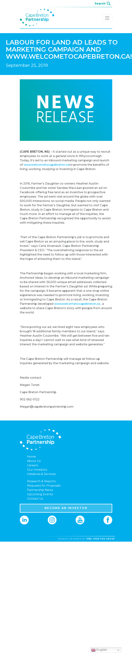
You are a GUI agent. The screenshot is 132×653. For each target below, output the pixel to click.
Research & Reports (41, 481)
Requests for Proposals (44, 485)
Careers (32, 465)
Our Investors (37, 469)
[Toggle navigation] (107, 18)
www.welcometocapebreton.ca (46, 164)
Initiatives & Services (41, 474)
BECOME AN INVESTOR (66, 508)
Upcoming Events (40, 494)
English (99, 650)
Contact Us (35, 498)
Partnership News (40, 490)
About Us (34, 461)
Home (31, 456)
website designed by (86, 539)
